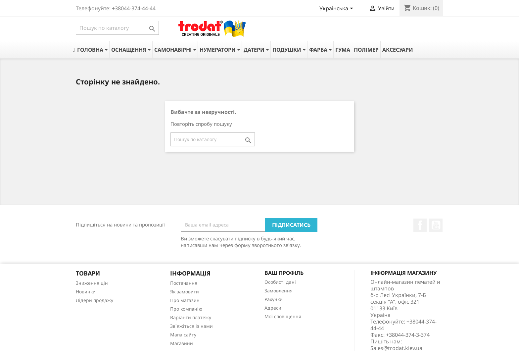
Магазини (181, 343)
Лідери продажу (94, 300)
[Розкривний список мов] (337, 9)
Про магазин (185, 300)
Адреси (272, 308)
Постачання (183, 283)
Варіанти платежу (190, 317)
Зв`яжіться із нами (191, 326)
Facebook (420, 225)
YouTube (436, 225)
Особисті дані (280, 282)
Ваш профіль (284, 273)
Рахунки (273, 299)
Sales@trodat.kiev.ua (396, 348)
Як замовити (184, 291)
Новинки (86, 291)
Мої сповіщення (282, 316)
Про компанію (186, 309)
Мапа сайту (183, 334)
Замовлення (278, 290)
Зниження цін (92, 283)
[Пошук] (117, 28)
